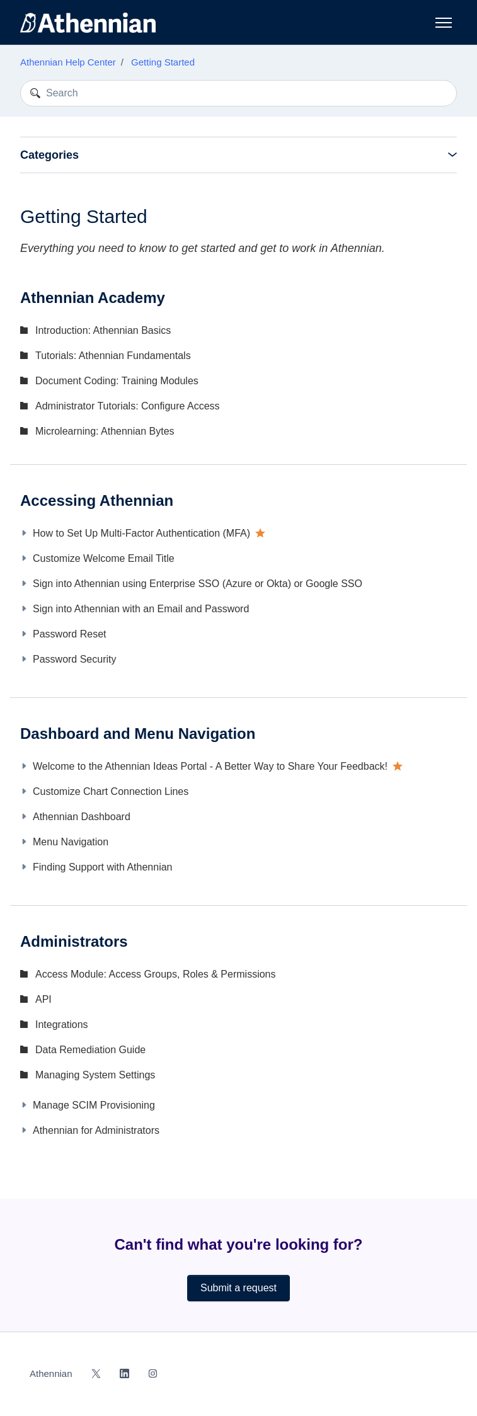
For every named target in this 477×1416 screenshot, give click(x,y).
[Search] (238, 93)
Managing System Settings (95, 1075)
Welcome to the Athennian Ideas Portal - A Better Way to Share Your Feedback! (210, 766)
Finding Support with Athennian (102, 867)
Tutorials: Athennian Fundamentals (113, 355)
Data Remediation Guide (90, 1049)
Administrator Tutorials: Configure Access (127, 406)
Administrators (74, 941)
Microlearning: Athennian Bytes (105, 431)
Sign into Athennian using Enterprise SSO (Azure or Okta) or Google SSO (197, 583)
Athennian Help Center (68, 62)
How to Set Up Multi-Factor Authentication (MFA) (141, 533)
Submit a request (238, 1287)
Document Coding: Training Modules (116, 380)
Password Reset (69, 634)
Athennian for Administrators (96, 1130)
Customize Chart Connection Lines (110, 791)
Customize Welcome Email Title (104, 558)
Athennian (51, 1373)
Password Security (75, 659)
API (43, 999)
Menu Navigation (70, 841)
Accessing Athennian (96, 500)
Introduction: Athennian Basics (103, 330)
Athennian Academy (92, 297)
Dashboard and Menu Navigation (137, 733)
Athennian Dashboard (81, 816)
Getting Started (163, 62)
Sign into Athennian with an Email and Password (141, 608)
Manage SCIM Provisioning (94, 1105)
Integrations (61, 1024)
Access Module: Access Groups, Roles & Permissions (155, 974)
